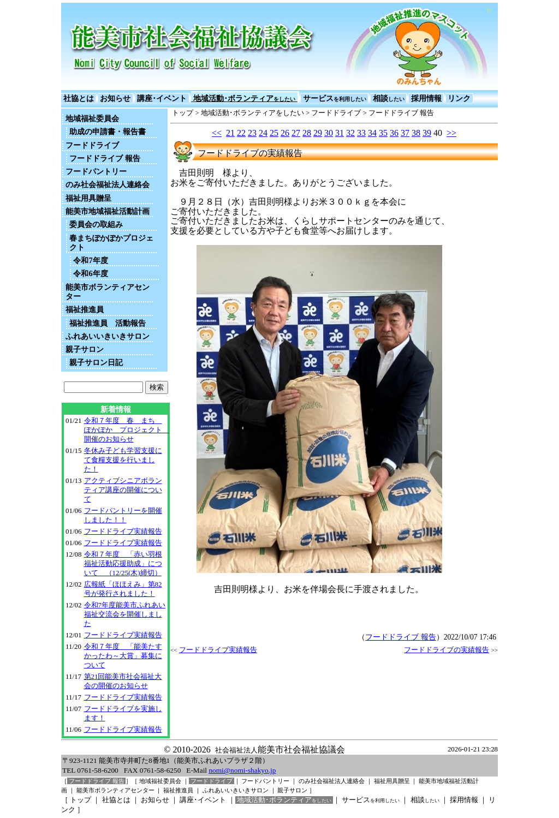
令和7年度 (90, 260)
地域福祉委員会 (92, 118)
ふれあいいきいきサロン (108, 336)
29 (317, 133)
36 (394, 133)
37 (405, 133)
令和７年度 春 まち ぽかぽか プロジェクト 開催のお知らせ (126, 429)
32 (350, 133)
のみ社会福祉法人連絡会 (108, 184)
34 (372, 133)
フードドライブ (92, 145)
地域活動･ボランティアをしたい (252, 113)
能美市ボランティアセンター (108, 292)
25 (274, 133)
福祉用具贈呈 (88, 198)
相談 (388, 98)
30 (328, 133)
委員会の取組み (96, 224)
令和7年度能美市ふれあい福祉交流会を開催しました (124, 614)
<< (217, 133)
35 (383, 133)
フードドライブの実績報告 (446, 650)
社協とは (78, 98)
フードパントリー (96, 171)
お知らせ (115, 98)
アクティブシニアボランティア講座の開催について (123, 489)
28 (306, 133)
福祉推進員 (85, 309)
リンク (459, 98)
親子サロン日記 (96, 362)
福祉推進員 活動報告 (107, 323)
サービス (334, 98)
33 (361, 133)
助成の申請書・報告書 (107, 131)
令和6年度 (90, 273)
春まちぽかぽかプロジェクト (111, 243)
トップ (182, 113)
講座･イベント (162, 98)
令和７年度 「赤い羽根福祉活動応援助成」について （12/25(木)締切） (123, 563)
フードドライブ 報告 (104, 158)
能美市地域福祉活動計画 (108, 211)
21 (230, 133)
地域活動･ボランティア (244, 98)
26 (285, 133)
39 (427, 133)
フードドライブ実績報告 (123, 531)
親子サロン (85, 349)
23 (252, 133)
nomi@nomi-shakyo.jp (242, 770)
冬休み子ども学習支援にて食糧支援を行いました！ (123, 459)
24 (263, 133)
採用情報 (426, 98)
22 (241, 133)
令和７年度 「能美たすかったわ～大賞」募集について (123, 655)
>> (451, 133)
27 (296, 133)
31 (339, 133)
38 (416, 133)
